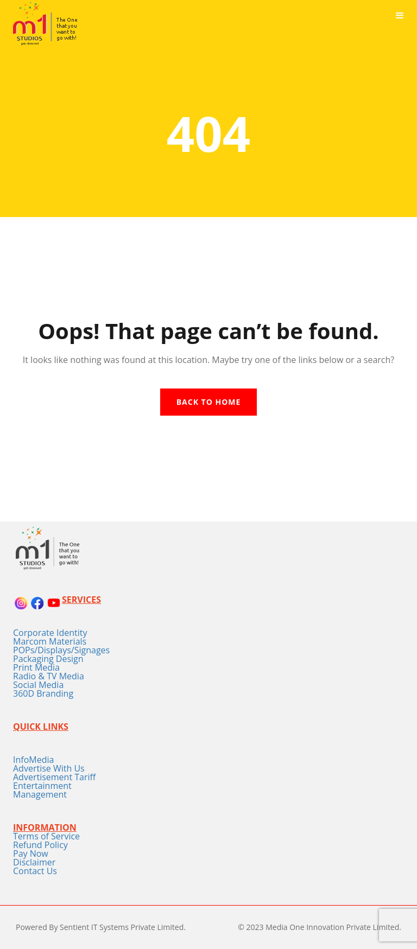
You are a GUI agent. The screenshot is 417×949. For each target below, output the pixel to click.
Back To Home (208, 402)
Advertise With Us (49, 768)
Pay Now (30, 853)
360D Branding (43, 693)
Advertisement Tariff (54, 777)
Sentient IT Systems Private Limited (122, 927)
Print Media (36, 667)
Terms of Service (46, 836)
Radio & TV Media (48, 676)
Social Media (38, 685)
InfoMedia (33, 760)
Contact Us (35, 871)
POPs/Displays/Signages (61, 650)
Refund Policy (40, 845)
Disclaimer (34, 862)
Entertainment (42, 786)
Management (40, 794)
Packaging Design (48, 659)
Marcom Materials (49, 641)
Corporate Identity (50, 633)
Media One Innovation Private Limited (332, 927)
